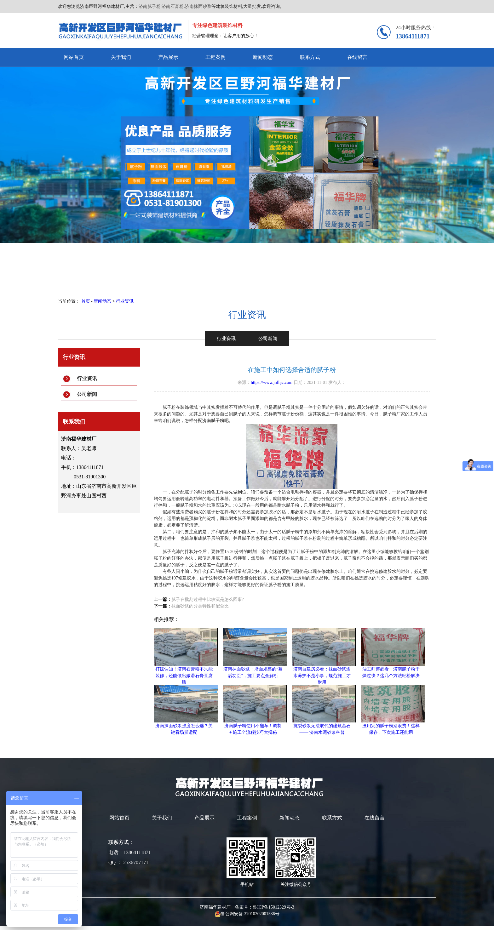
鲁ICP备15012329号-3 (273, 907)
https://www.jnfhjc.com (271, 382)
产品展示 (168, 57)
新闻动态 (263, 57)
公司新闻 (87, 394)
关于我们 (121, 57)
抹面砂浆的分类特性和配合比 (200, 606)
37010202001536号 (261, 913)
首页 (85, 301)
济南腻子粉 (150, 6)
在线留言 (357, 57)
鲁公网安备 (229, 913)
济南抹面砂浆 (198, 6)
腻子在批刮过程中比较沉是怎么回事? (207, 599)
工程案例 (215, 57)
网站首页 (74, 57)
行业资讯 (125, 301)
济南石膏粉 (173, 6)
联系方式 (310, 57)
